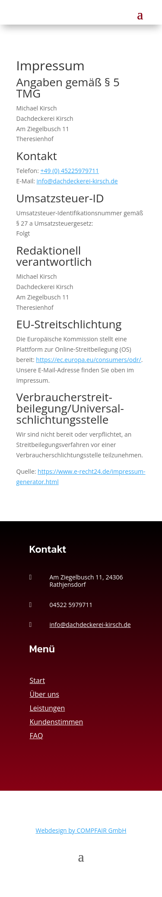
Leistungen (47, 708)
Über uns (44, 694)
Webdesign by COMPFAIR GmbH (80, 830)
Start (37, 680)
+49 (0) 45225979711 (70, 171)
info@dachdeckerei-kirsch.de (77, 181)
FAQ (36, 735)
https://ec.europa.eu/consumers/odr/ (88, 360)
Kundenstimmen (56, 722)
